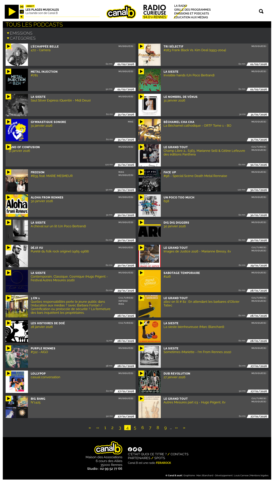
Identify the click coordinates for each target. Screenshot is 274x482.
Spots (159, 457)
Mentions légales (259, 475)
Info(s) (123, 300)
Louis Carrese (241, 475)
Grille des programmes (192, 9)
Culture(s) (258, 146)
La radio (180, 6)
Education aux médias (191, 17)
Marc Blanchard (204, 475)
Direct (30, 6)
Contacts (180, 454)
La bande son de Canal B (42, 13)
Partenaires (139, 457)
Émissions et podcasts (191, 13)
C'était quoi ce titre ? (147, 454)
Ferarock (163, 462)
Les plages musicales (42, 9)
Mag (130, 121)
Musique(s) (125, 46)
